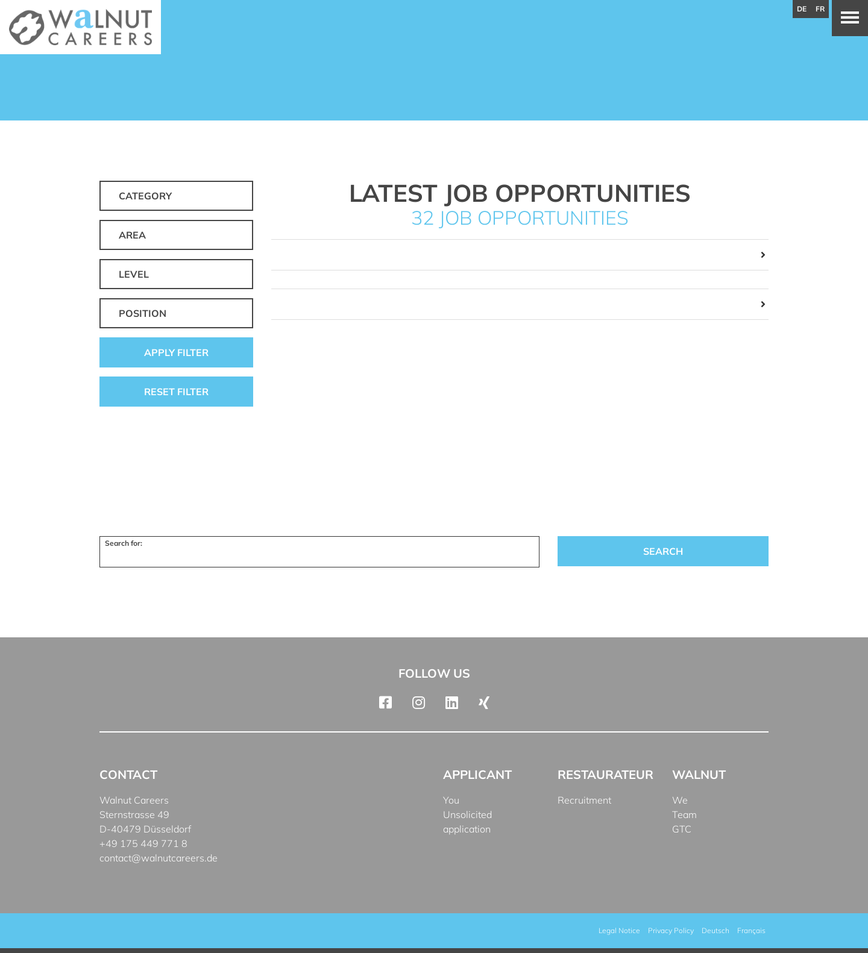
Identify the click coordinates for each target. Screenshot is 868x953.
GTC (681, 829)
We (680, 800)
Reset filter (176, 392)
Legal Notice (619, 930)
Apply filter (176, 352)
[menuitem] (715, 930)
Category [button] (145, 196)
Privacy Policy (671, 930)
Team (684, 814)
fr (820, 8)
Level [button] (134, 274)
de (802, 8)
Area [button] (132, 235)
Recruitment (584, 800)
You (451, 800)
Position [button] (142, 313)
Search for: (123, 543)
